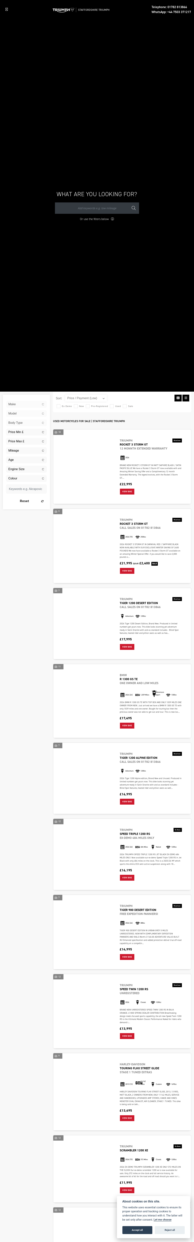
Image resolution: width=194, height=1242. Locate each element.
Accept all (137, 1230)
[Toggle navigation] (6, 9)
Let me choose (163, 1219)
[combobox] (26, 404)
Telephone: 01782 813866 (169, 7)
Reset (32, 501)
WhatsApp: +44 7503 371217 (171, 12)
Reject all (170, 1230)
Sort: (59, 398)
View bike (127, 491)
